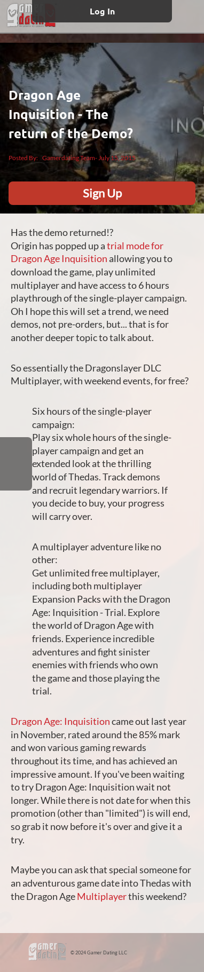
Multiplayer (102, 896)
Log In (102, 11)
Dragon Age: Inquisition (60, 721)
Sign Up (102, 193)
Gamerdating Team (68, 158)
